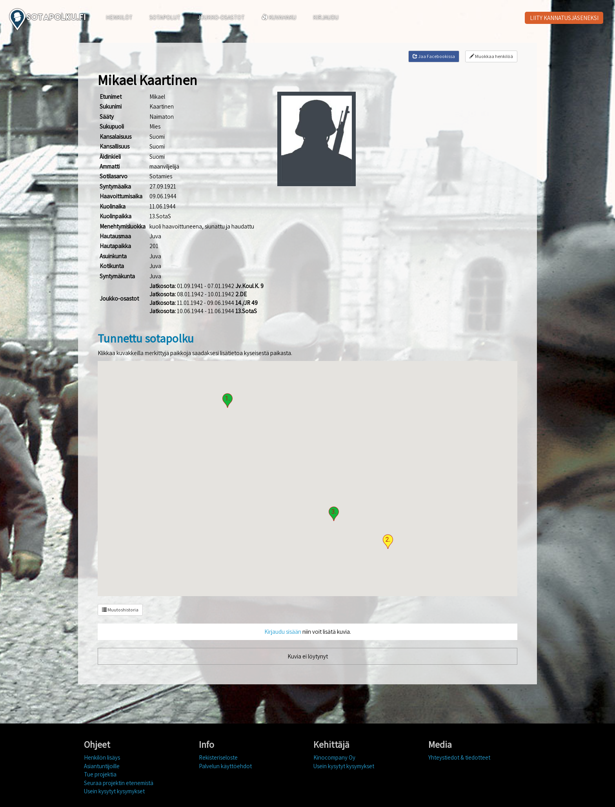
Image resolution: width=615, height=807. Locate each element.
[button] (227, 400)
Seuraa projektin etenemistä (118, 783)
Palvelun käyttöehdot (225, 766)
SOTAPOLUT (164, 17)
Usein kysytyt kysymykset (114, 791)
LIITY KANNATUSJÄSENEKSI (564, 18)
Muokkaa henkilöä (491, 56)
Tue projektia (100, 774)
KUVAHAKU (279, 17)
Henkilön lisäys (102, 757)
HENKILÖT (119, 17)
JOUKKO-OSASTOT (221, 17)
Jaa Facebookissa (434, 56)
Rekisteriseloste (218, 757)
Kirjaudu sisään (282, 631)
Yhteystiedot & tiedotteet (459, 757)
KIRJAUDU (325, 17)
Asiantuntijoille (102, 766)
